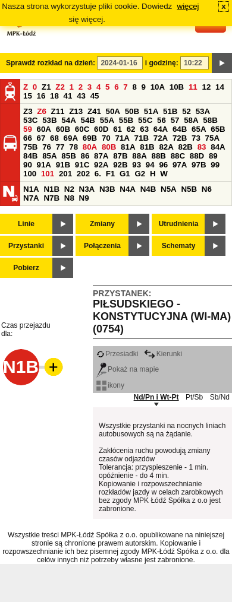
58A (191, 120)
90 (27, 164)
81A (128, 146)
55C (145, 120)
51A (151, 111)
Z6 (41, 111)
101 (47, 173)
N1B (51, 189)
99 (215, 164)
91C (82, 164)
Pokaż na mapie (127, 369)
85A (49, 155)
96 (163, 164)
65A (199, 129)
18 (54, 95)
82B (185, 146)
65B (218, 129)
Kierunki (163, 354)
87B (120, 155)
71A (122, 138)
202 (83, 173)
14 (219, 87)
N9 (84, 198)
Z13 (76, 111)
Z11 (58, 111)
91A (44, 164)
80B (109, 146)
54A (68, 120)
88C (178, 155)
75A (212, 138)
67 (41, 138)
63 (144, 129)
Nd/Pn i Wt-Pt (156, 397)
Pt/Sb (194, 397)
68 (54, 138)
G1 (125, 173)
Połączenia (102, 246)
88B (158, 155)
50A (113, 111)
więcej (188, 6)
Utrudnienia (179, 224)
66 (27, 138)
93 (136, 164)
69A (71, 138)
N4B (148, 189)
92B (120, 164)
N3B (107, 189)
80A (90, 146)
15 (27, 95)
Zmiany (102, 224)
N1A (31, 189)
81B (147, 146)
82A (166, 146)
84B (30, 155)
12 (206, 87)
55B (126, 120)
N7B (51, 198)
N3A (87, 189)
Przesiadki (117, 354)
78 (73, 146)
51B (170, 111)
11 (193, 87)
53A (203, 111)
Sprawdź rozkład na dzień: (50, 63)
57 (175, 120)
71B (141, 138)
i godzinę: (161, 63)
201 (65, 173)
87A (101, 155)
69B (90, 138)
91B (63, 164)
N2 (69, 189)
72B (180, 138)
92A (101, 164)
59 (27, 129)
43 (81, 95)
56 (161, 120)
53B (49, 120)
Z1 (46, 87)
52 (186, 111)
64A (160, 129)
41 (68, 95)
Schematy (179, 246)
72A (160, 138)
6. (98, 173)
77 (60, 146)
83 (201, 146)
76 (46, 146)
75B (30, 146)
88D (197, 155)
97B (199, 164)
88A (139, 155)
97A (180, 164)
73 (196, 138)
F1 (110, 173)
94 (150, 164)
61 (117, 129)
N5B (189, 189)
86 (84, 155)
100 (29, 173)
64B (180, 129)
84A (218, 146)
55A (107, 120)
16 (41, 95)
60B (63, 129)
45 (94, 95)
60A (44, 129)
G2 (139, 173)
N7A (31, 198)
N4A (128, 189)
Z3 (28, 111)
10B (177, 87)
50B (132, 111)
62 (131, 129)
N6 (207, 189)
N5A (169, 189)
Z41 (94, 111)
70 (106, 138)
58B (210, 120)
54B (87, 120)
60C (82, 129)
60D (101, 129)
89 (213, 155)
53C (30, 120)
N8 (69, 198)
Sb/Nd (220, 397)
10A (158, 87)
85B (68, 155)
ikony (110, 385)
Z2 (60, 87)
